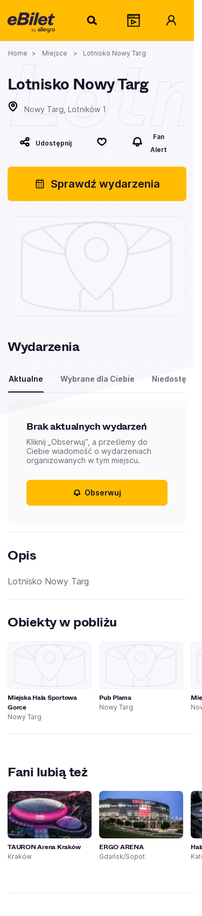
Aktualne (26, 378)
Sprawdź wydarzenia (97, 183)
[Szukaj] (93, 20)
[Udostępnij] (45, 142)
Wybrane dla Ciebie (97, 378)
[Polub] (102, 142)
